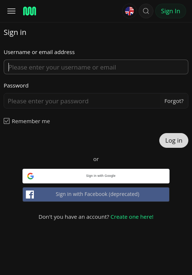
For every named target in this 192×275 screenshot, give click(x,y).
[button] (146, 11)
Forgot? (174, 100)
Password (16, 85)
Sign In (170, 11)
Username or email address (39, 52)
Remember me (31, 121)
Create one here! (132, 216)
